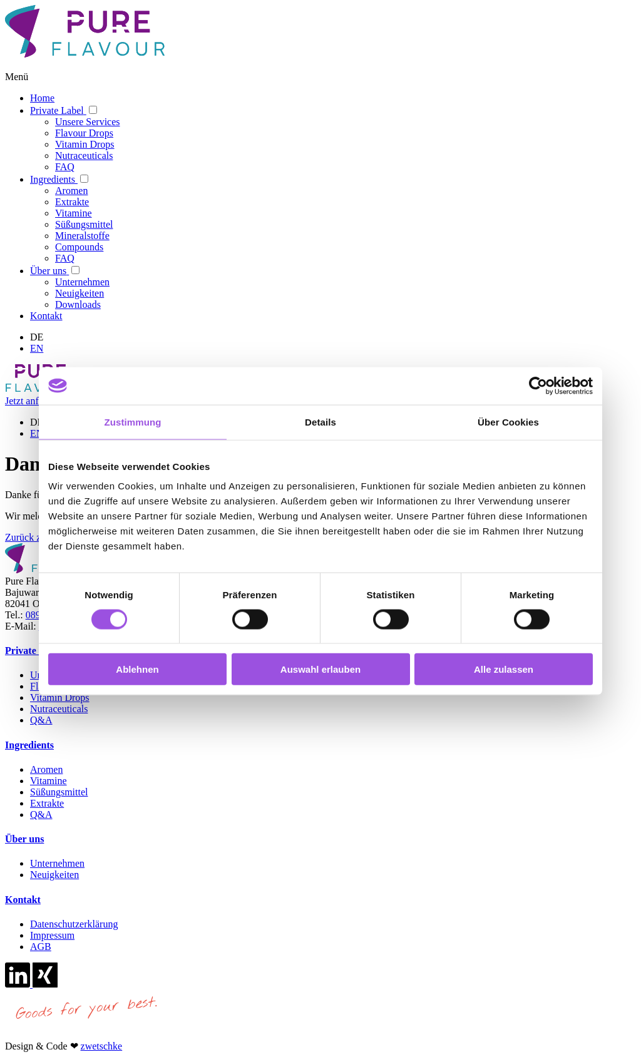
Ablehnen (137, 669)
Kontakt (23, 899)
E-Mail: (20, 626)
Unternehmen (57, 863)
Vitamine (48, 780)
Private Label (34, 650)
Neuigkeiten (54, 874)
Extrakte (47, 803)
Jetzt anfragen (33, 401)
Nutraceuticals (59, 708)
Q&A (41, 720)
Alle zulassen (503, 669)
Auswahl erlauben (320, 669)
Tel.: (14, 615)
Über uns (24, 839)
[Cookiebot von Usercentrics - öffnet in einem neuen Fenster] (538, 385)
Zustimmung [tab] (133, 421)
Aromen (46, 769)
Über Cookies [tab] (508, 421)
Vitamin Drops (60, 697)
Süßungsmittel (59, 792)
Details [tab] (320, 421)
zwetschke (102, 1046)
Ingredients (29, 745)
